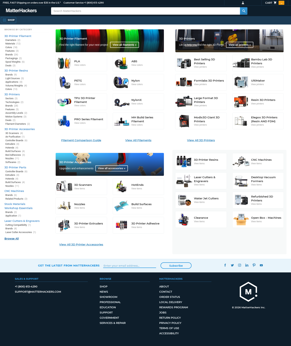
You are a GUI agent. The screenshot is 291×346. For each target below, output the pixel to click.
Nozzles (12, 158)
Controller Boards (16, 140)
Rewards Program (173, 307)
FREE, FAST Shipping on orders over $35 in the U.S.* (32, 2)
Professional (110, 302)
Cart (274, 3)
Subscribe (176, 265)
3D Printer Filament (17, 36)
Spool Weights (15, 61)
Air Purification (15, 136)
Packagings (13, 58)
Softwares (12, 162)
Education (108, 307)
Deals (10, 65)
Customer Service (73, 2)
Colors (11, 47)
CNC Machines (14, 191)
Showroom (108, 297)
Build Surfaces (15, 151)
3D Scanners (14, 133)
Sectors (11, 98)
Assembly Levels (16, 112)
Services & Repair (113, 323)
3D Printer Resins (16, 70)
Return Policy (170, 317)
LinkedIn (246, 265)
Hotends (11, 147)
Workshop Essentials (18, 208)
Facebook (225, 265)
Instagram (239, 265)
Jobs (162, 312)
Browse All (11, 238)
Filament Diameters (17, 123)
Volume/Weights (16, 85)
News (104, 291)
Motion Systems (16, 116)
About (164, 286)
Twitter (232, 265)
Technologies (14, 102)
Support (106, 312)
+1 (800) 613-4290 (94, 2)
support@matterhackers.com (38, 291)
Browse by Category (18, 29)
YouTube (261, 265)
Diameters (12, 40)
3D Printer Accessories (19, 129)
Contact (165, 291)
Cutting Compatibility (18, 225)
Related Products (16, 198)
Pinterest (254, 265)
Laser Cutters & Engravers (22, 221)
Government (109, 317)
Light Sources (14, 78)
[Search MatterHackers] (243, 11)
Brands (11, 54)
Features (12, 50)
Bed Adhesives (15, 154)
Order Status (169, 297)
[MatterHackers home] (248, 292)
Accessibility (169, 333)
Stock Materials (14, 204)
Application (13, 215)
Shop (103, 286)
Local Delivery (170, 302)
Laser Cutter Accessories (20, 232)
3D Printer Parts (15, 167)
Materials (13, 43)
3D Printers (12, 94)
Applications (13, 81)
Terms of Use (169, 328)
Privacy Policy (170, 323)
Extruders (12, 144)
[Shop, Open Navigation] (8, 20)
